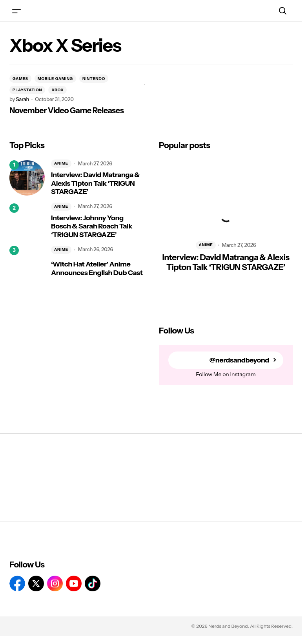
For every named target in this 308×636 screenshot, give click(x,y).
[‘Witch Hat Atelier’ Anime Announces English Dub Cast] (27, 263)
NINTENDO (93, 78)
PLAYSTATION (27, 89)
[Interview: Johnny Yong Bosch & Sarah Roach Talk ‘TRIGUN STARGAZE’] (27, 221)
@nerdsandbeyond (239, 360)
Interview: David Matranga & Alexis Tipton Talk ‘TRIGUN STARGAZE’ (95, 183)
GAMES (20, 78)
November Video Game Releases (66, 110)
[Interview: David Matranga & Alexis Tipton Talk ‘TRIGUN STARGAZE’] (27, 178)
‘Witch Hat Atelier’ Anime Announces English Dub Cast (96, 268)
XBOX (57, 89)
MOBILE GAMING (55, 78)
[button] (16, 11)
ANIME (61, 163)
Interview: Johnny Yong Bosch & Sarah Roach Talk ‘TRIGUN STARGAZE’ (91, 226)
